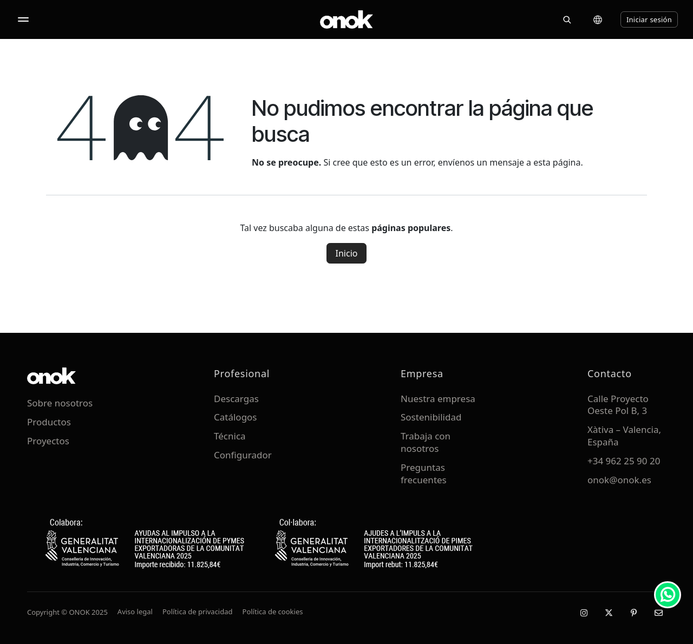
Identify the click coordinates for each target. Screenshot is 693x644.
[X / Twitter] (608, 612)
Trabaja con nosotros (425, 442)
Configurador (243, 455)
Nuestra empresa (438, 398)
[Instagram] (583, 612)
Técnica (230, 436)
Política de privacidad (197, 611)
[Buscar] (567, 19)
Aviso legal (135, 611)
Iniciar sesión (649, 19)
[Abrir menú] (23, 19)
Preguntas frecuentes (424, 473)
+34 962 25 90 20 (623, 461)
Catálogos (235, 417)
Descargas (236, 398)
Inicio (347, 253)
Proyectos (48, 441)
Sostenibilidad (431, 417)
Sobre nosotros (60, 403)
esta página (556, 162)
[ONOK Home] (346, 19)
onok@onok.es (619, 480)
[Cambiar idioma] (597, 19)
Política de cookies (273, 611)
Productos (49, 422)
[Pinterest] (633, 612)
